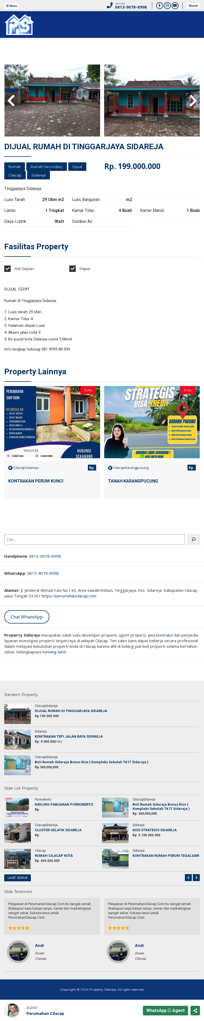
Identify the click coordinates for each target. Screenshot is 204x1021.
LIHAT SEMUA (17, 878)
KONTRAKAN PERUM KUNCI (35, 481)
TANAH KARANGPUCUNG (133, 481)
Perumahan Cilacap (45, 1013)
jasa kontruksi (160, 635)
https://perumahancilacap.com (69, 595)
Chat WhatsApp (27, 617)
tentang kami (54, 651)
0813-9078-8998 (45, 556)
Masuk (193, 5)
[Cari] (194, 539)
